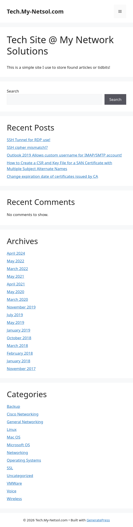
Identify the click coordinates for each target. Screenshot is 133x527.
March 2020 (17, 299)
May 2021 (15, 276)
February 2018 (20, 353)
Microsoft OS (18, 444)
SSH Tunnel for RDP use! (28, 139)
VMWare (14, 483)
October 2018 (19, 337)
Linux (12, 429)
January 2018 (18, 360)
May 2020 (15, 291)
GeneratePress (98, 520)
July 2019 (15, 314)
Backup (13, 406)
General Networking (25, 421)
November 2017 (21, 368)
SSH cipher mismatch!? (27, 147)
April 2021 (16, 284)
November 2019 (21, 307)
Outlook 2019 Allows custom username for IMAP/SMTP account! (64, 155)
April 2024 (16, 253)
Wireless (14, 498)
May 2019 (15, 322)
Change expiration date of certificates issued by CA (52, 176)
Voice (11, 491)
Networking (17, 452)
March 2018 (17, 345)
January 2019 (18, 330)
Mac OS (13, 437)
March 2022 (17, 268)
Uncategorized (20, 475)
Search (13, 91)
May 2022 (15, 261)
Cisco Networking (22, 414)
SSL (10, 467)
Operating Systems (24, 460)
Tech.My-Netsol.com (35, 11)
